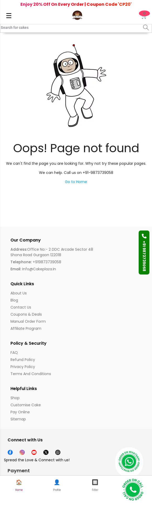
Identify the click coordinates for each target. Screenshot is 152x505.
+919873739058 (35, 262)
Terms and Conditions (30, 373)
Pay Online (20, 412)
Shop (15, 397)
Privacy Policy (22, 366)
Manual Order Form (28, 321)
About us (18, 293)
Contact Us (20, 307)
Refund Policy (22, 359)
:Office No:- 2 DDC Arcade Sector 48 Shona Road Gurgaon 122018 (51, 252)
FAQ (14, 352)
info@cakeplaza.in (33, 269)
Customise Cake (25, 405)
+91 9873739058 (144, 252)
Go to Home (76, 181)
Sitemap (18, 419)
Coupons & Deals (26, 314)
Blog (14, 300)
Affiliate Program (25, 328)
